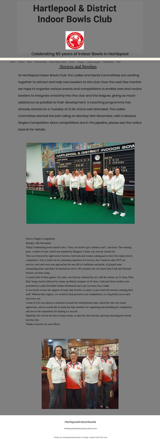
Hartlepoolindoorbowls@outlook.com (80, 428)
